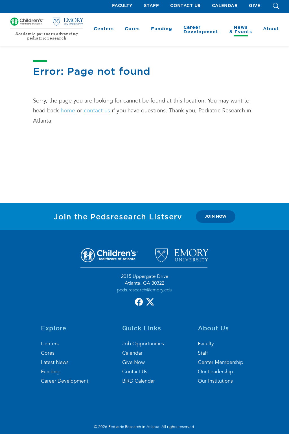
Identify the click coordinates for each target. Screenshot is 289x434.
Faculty (122, 5)
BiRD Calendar (138, 381)
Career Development (64, 381)
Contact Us (185, 5)
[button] (276, 6)
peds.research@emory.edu (144, 290)
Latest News (55, 362)
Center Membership (220, 362)
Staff (151, 5)
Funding (50, 371)
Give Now (133, 362)
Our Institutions (215, 381)
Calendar (225, 5)
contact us (97, 110)
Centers (50, 344)
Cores (47, 353)
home (68, 110)
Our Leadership (215, 371)
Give (254, 5)
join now (216, 216)
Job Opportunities (143, 344)
